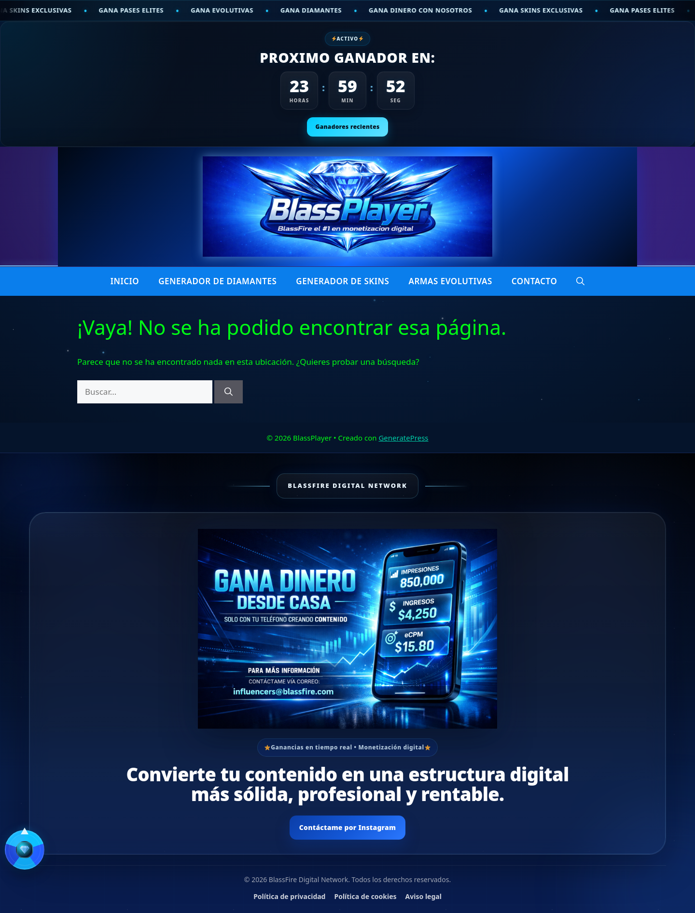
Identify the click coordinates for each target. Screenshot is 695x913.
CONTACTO (534, 281)
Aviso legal (423, 896)
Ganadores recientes (348, 127)
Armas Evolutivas (450, 281)
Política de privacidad (289, 896)
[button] (580, 281)
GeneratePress (403, 438)
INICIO (125, 281)
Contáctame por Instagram (347, 827)
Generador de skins (342, 281)
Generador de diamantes (217, 281)
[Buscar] (228, 391)
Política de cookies (365, 896)
